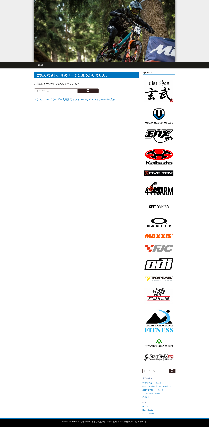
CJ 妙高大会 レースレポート (153, 383)
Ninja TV (145, 407)
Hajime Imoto (147, 410)
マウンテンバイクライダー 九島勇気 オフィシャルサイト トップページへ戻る (74, 99)
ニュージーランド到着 (151, 393)
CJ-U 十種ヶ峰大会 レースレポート (156, 386)
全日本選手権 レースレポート (154, 390)
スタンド (145, 397)
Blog (40, 65)
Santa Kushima (148, 414)
